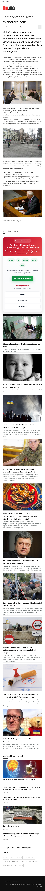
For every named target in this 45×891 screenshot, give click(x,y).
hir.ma (8, 881)
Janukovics (18, 858)
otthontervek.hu (22, 306)
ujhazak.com (22, 294)
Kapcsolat (39, 884)
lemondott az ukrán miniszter (13, 865)
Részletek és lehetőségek (22, 278)
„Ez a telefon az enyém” (11, 826)
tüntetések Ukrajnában (10, 861)
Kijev (11, 858)
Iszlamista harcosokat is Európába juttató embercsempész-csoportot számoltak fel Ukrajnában (19, 650)
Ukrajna (16, 27)
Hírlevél (39, 886)
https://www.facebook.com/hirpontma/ (19, 847)
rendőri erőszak (29, 858)
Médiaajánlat (31, 884)
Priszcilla (9, 27)
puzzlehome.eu (22, 300)
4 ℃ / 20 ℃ (5, 1)
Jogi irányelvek (21, 884)
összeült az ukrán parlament (29, 861)
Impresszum (13, 884)
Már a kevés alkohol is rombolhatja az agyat (19, 780)
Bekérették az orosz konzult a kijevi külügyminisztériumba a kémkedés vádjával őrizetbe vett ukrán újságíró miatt (20, 516)
